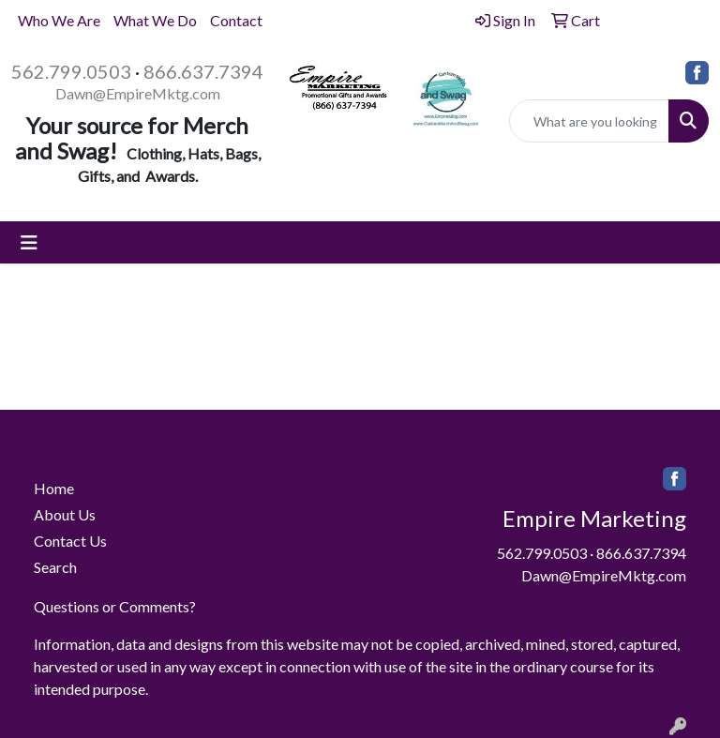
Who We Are (59, 20)
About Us (65, 514)
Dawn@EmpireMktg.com (137, 93)
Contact (236, 20)
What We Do (155, 20)
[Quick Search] (589, 121)
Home (54, 488)
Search (55, 567)
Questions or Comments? (115, 606)
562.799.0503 (71, 71)
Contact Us (70, 541)
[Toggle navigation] (29, 242)
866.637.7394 (203, 71)
